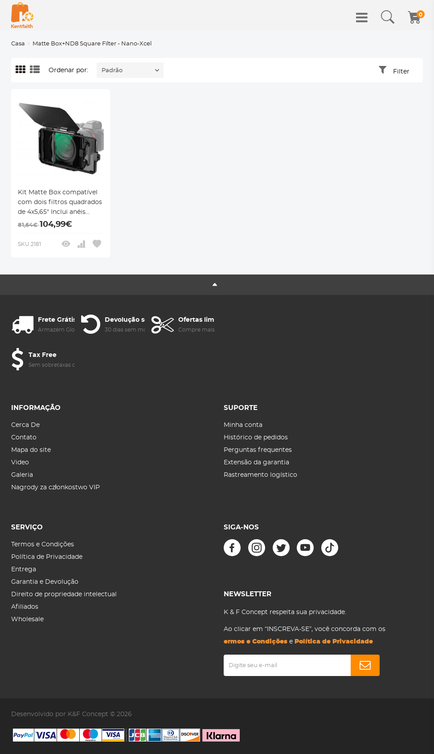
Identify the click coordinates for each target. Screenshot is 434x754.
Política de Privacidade (46, 557)
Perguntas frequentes (258, 450)
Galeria (22, 475)
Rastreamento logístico (260, 475)
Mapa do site (31, 450)
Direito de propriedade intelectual (64, 594)
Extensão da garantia (256, 462)
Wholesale (27, 619)
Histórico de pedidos (256, 437)
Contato (24, 437)
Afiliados (24, 607)
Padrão (112, 71)
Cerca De (25, 425)
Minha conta (243, 425)
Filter (401, 72)
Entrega (23, 569)
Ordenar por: (68, 70)
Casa (18, 44)
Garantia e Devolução (44, 582)
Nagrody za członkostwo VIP (55, 487)
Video (20, 462)
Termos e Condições (42, 544)
